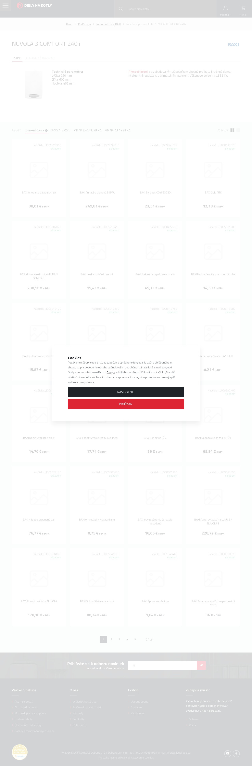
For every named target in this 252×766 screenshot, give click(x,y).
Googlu (111, 372)
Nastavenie (126, 392)
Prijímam (126, 404)
